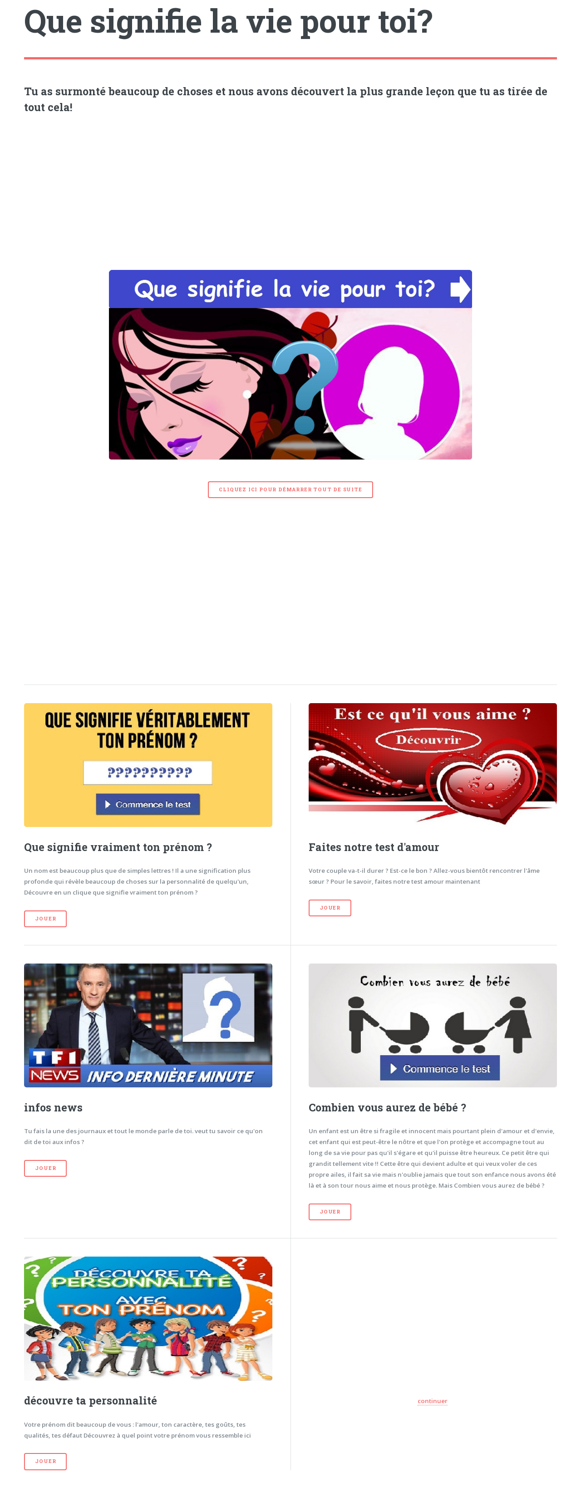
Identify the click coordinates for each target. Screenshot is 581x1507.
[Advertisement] (291, 189)
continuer (433, 1401)
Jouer (45, 918)
